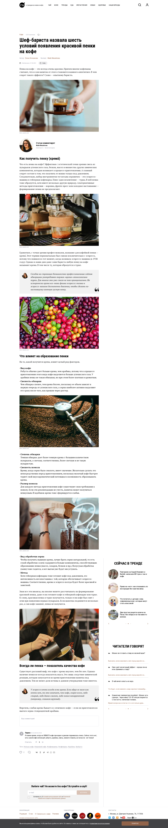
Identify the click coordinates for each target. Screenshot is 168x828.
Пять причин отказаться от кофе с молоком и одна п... (126, 689)
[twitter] (44, 752)
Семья (92, 5)
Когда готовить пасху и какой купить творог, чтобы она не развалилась (131, 614)
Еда (72, 5)
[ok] (40, 752)
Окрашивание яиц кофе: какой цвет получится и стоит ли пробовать (134, 574)
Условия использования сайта (29, 818)
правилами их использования (100, 823)
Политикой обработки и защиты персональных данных (54, 797)
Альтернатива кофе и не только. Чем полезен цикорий (127, 661)
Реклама (55, 814)
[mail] (54, 752)
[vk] (36, 752)
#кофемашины (52, 747)
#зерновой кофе (40, 747)
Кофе (56, 5)
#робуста (79, 747)
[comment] (29, 752)
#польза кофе (29, 747)
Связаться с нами (43, 814)
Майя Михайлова (54, 58)
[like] (20, 752)
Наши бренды (114, 5)
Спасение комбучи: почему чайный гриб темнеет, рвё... (126, 703)
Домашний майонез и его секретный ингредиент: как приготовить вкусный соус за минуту (131, 601)
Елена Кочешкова (31, 58)
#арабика (71, 747)
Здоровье (102, 5)
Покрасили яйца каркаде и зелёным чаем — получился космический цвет (131, 587)
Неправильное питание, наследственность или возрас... (127, 675)
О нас (31, 814)
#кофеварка (62, 747)
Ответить (28, 742)
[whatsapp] (51, 752)
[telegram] (47, 752)
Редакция (23, 814)
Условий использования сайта (52, 796)
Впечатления (81, 5)
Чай (49, 5)
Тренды (64, 5)
